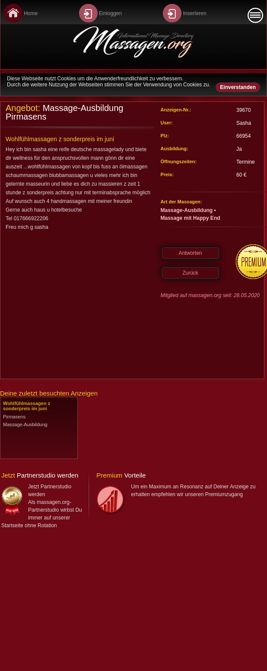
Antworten (190, 253)
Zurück (190, 273)
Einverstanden (238, 87)
